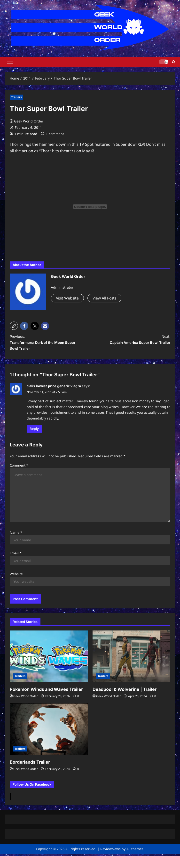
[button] (10, 62)
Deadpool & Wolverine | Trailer (125, 691)
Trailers (16, 97)
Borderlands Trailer (30, 764)
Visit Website (67, 298)
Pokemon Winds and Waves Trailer (46, 691)
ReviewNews (110, 850)
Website (16, 575)
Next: (134, 340)
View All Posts (105, 298)
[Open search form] (173, 61)
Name (16, 534)
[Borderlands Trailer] (49, 731)
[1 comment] (52, 133)
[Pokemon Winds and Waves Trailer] (49, 658)
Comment (19, 467)
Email (16, 555)
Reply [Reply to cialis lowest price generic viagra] (34, 430)
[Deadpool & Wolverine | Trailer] (132, 658)
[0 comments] (76, 698)
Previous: (46, 344)
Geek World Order (28, 121)
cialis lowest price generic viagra (54, 388)
